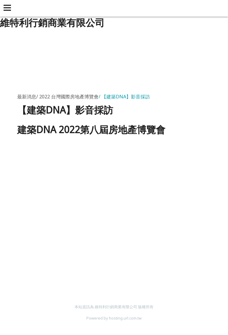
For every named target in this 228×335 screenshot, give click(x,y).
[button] (8, 8)
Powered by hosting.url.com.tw (114, 318)
